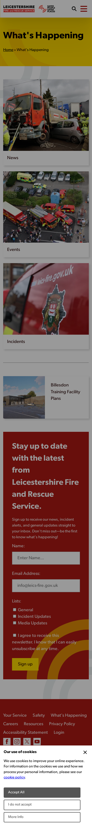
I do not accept (20, 804)
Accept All (16, 792)
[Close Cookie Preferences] (85, 752)
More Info (16, 817)
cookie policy (14, 777)
